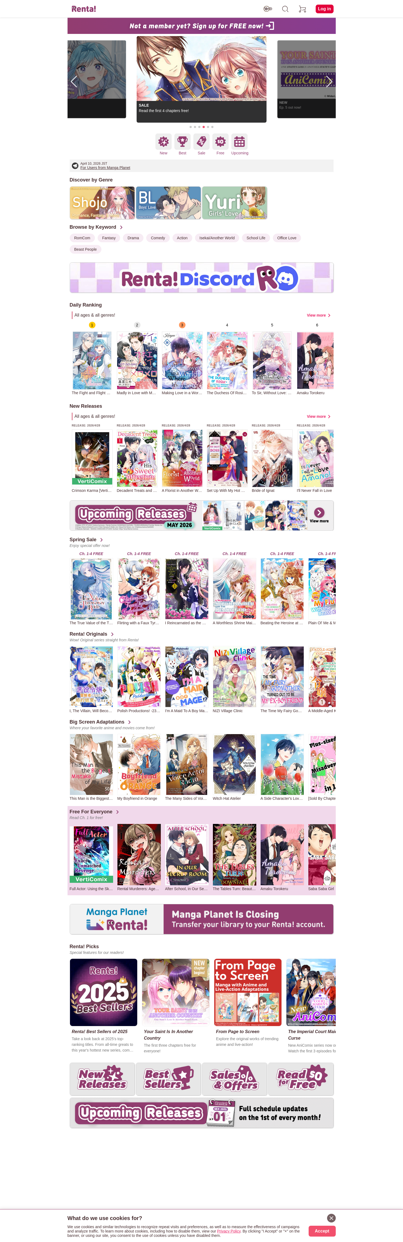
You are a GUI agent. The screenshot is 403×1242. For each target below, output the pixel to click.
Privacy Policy (229, 1231)
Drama (133, 238)
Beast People (85, 249)
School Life (256, 238)
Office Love (287, 238)
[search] (285, 9)
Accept (322, 1231)
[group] (92, 358)
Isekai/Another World (217, 238)
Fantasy (109, 238)
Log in (324, 9)
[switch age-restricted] (268, 9)
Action (182, 238)
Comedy (158, 238)
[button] (191, 127)
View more (316, 315)
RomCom (82, 238)
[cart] (302, 9)
